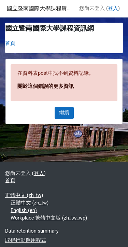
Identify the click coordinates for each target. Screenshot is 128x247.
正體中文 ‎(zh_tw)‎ (24, 195)
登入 (113, 8)
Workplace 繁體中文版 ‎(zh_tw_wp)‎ (49, 218)
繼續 (64, 112)
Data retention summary (32, 231)
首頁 (10, 43)
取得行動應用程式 (25, 240)
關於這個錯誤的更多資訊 (45, 86)
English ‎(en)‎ (24, 210)
